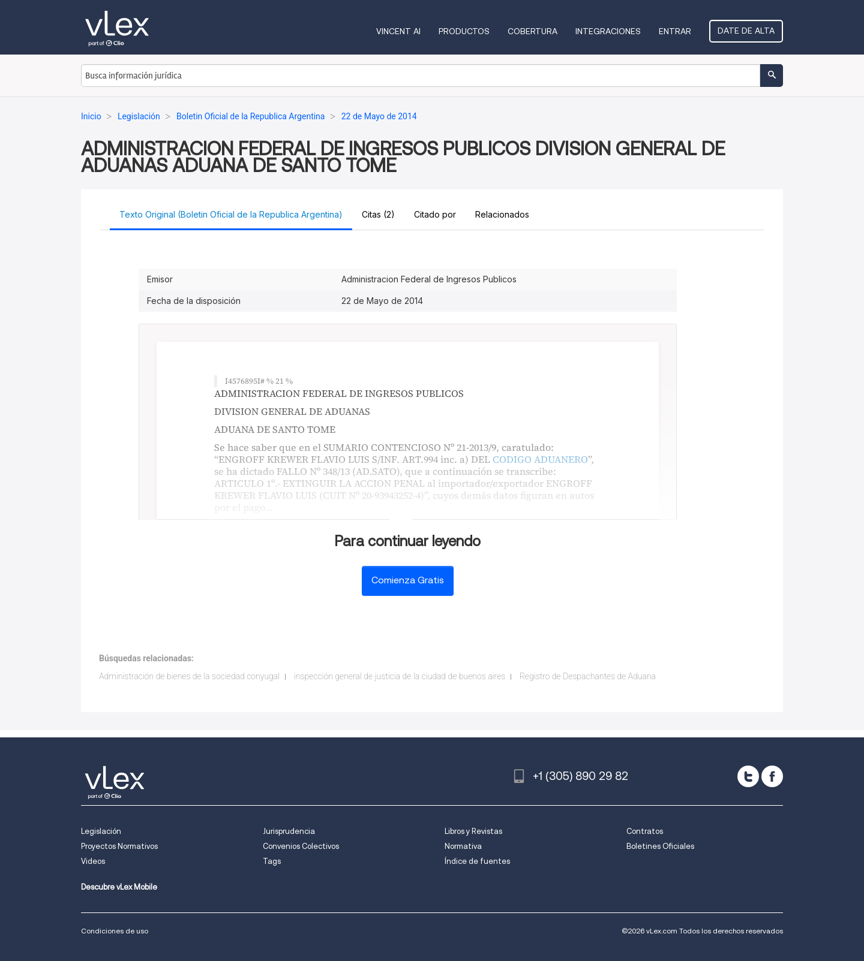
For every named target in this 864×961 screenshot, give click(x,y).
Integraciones (608, 31)
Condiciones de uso (114, 931)
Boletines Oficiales (660, 846)
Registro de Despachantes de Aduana (588, 676)
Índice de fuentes (477, 861)
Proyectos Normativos (119, 846)
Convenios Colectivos (301, 846)
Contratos (644, 831)
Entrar (675, 31)
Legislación (101, 831)
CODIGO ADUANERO (540, 459)
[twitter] (748, 776)
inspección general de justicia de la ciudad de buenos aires (400, 676)
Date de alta (746, 30)
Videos (93, 861)
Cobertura (532, 31)
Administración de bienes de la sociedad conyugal (189, 676)
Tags (272, 861)
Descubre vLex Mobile (119, 886)
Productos (464, 31)
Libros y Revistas (473, 831)
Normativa (463, 846)
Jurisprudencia (289, 831)
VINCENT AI (398, 31)
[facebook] (772, 776)
